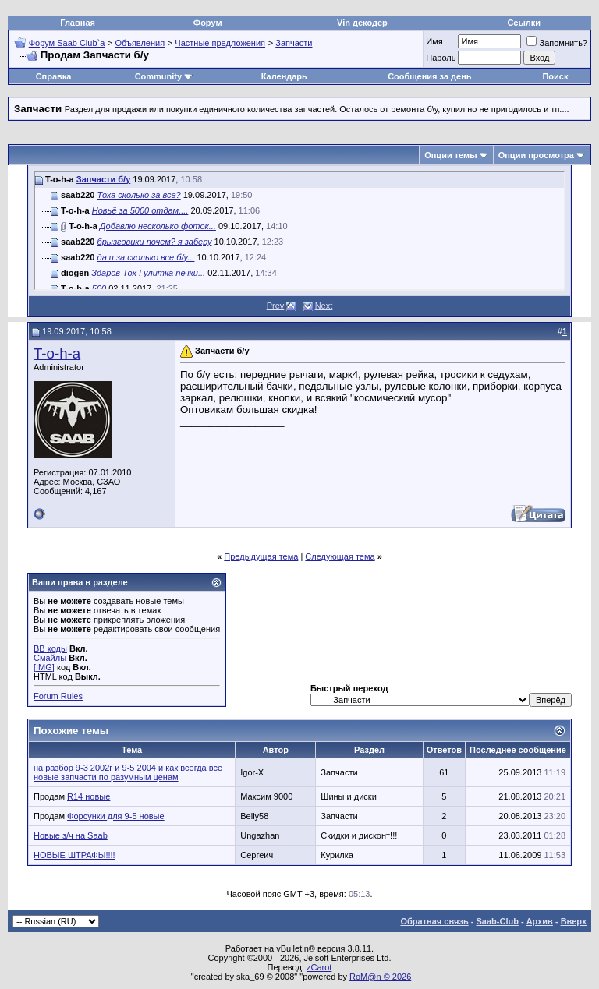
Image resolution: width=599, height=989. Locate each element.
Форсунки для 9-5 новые (116, 816)
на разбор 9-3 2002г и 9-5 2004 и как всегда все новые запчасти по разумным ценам (128, 772)
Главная (77, 22)
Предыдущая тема (261, 556)
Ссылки (524, 22)
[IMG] (44, 667)
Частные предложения (220, 43)
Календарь (284, 76)
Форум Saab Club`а (67, 43)
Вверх (574, 921)
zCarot (319, 967)
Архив (539, 921)
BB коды (50, 648)
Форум (207, 22)
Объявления (140, 43)
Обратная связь (435, 921)
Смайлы (50, 657)
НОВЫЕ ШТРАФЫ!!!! (74, 855)
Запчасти (293, 43)
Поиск (555, 76)
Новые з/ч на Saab (71, 835)
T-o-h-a (57, 353)
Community (164, 76)
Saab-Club (497, 921)
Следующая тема (339, 556)
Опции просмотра (536, 155)
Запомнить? (556, 43)
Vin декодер (362, 22)
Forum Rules (58, 696)
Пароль (440, 57)
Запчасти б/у (103, 179)
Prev (276, 305)
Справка (54, 76)
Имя (434, 41)
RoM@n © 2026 (380, 976)
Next (324, 305)
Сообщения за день (429, 76)
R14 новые (88, 796)
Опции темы (450, 155)
